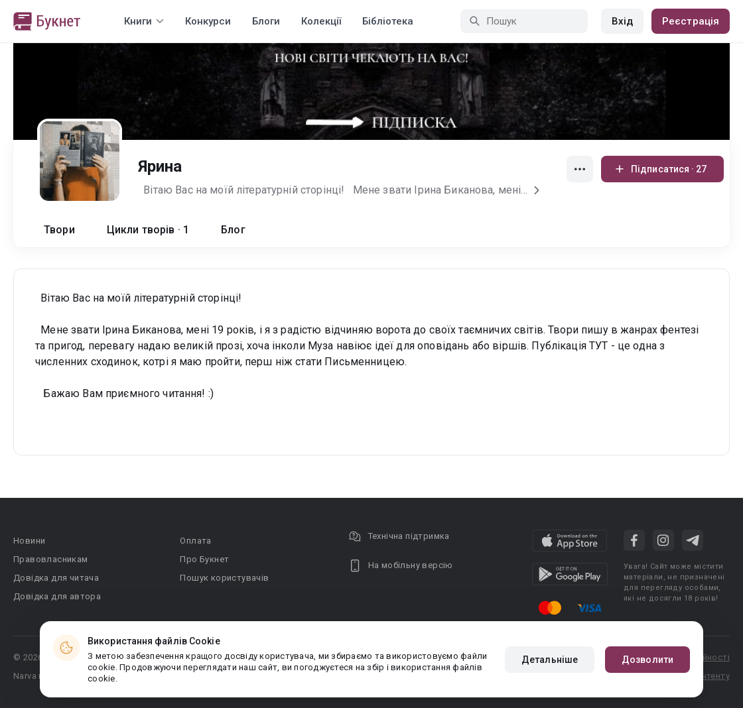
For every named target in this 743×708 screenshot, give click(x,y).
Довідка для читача (56, 578)
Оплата (195, 541)
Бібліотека (387, 21)
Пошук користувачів (224, 578)
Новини (29, 541)
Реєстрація (690, 21)
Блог (233, 229)
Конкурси (208, 21)
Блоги (266, 21)
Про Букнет (204, 559)
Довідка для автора (57, 596)
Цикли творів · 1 (148, 229)
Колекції (321, 21)
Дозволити (647, 659)
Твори (59, 229)
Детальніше (549, 659)
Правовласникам (50, 559)
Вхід (622, 21)
